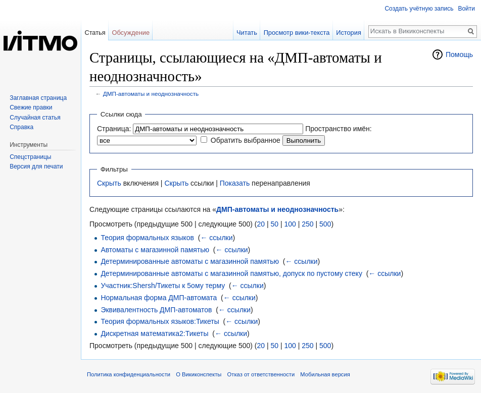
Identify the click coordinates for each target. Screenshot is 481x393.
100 (290, 224)
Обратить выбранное (245, 140)
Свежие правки (31, 107)
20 (261, 224)
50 (274, 224)
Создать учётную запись (418, 8)
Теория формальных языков (147, 238)
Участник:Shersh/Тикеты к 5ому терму (163, 286)
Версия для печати (36, 166)
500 (325, 224)
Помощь (459, 54)
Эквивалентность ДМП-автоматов (156, 310)
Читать (246, 32)
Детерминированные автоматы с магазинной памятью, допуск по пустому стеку (231, 273)
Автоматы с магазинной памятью (155, 250)
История (348, 32)
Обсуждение (131, 32)
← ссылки (216, 238)
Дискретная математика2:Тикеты (154, 333)
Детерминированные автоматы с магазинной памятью (190, 261)
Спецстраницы (30, 156)
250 (307, 224)
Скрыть (109, 183)
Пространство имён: (338, 129)
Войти (466, 8)
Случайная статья (35, 117)
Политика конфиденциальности (128, 374)
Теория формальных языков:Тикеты (160, 321)
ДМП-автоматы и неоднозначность (151, 93)
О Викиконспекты (198, 374)
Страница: (114, 129)
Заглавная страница (38, 97)
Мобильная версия (325, 374)
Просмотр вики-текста (297, 32)
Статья (94, 32)
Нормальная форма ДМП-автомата (159, 298)
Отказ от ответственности (261, 374)
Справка (21, 127)
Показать (235, 183)
